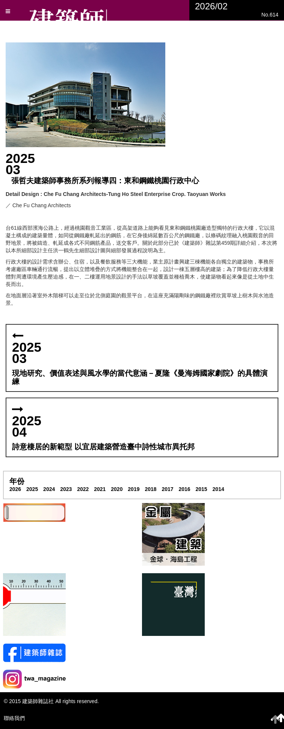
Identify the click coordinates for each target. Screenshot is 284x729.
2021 (100, 489)
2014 (218, 489)
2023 (66, 489)
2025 (32, 489)
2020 (116, 489)
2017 (167, 489)
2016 (184, 489)
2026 (15, 489)
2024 (49, 489)
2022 (83, 489)
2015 (201, 489)
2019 (133, 489)
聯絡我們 (14, 718)
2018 (150, 489)
